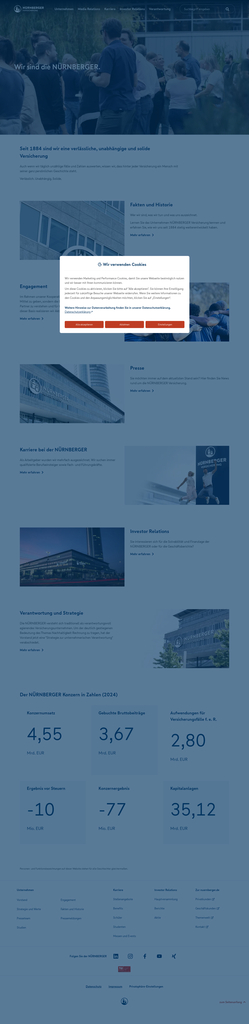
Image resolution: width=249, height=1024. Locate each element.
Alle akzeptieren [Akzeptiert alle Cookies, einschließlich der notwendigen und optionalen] (84, 324)
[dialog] (124, 294)
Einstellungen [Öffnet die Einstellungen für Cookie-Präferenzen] (165, 324)
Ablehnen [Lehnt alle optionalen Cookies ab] (124, 324)
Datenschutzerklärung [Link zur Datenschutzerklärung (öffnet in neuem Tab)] (78, 312)
